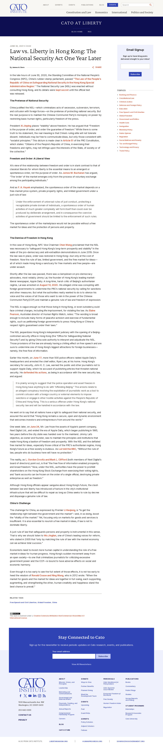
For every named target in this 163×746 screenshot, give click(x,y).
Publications (87, 5)
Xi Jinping (26, 125)
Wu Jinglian (50, 535)
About (46, 5)
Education (123, 109)
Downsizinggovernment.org (130, 741)
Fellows (84, 730)
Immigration (124, 126)
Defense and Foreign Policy (130, 105)
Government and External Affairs (65, 698)
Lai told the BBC (67, 449)
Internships (130, 709)
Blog (101, 5)
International (119, 12)
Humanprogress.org (92, 741)
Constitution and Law (78, 12)
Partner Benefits (87, 686)
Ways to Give (86, 682)
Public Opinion (125, 133)
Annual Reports (65, 709)
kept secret (62, 90)
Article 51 (68, 140)
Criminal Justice (125, 102)
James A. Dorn (18, 67)
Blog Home (77, 32)
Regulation (123, 137)
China (54, 602)
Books (128, 682)
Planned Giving (87, 690)
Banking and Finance (127, 95)
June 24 (34, 426)
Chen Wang (65, 245)
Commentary (130, 686)
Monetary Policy (125, 130)
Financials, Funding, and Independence (68, 704)
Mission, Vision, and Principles (66, 683)
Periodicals (109, 679)
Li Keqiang (69, 510)
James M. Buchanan (73, 173)
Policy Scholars (87, 722)
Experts (58, 5)
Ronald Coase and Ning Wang (47, 575)
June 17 (37, 357)
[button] (81, 23)
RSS (89, 32)
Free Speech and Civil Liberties (131, 112)
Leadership (63, 688)
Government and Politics (129, 119)
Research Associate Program (133, 714)
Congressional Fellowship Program (66, 714)
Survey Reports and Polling (132, 699)
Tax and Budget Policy (128, 144)
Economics (101, 12)
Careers (62, 719)
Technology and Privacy (129, 147)
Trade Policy (124, 151)
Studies (128, 694)
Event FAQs (85, 713)
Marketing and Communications (65, 693)
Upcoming (85, 705)
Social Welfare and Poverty (130, 140)
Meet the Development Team (88, 695)
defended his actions (35, 372)
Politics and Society (142, 12)
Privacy (22, 720)
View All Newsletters (81, 664)
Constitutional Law (126, 98)
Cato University (131, 719)
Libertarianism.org (58, 741)
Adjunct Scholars (87, 726)
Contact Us (24, 715)
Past (83, 709)
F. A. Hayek (24, 187)
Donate (112, 5)
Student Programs (135, 706)
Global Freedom (125, 116)
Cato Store (64, 730)
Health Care (124, 123)
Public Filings (131, 690)
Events (72, 5)
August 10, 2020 (49, 285)
